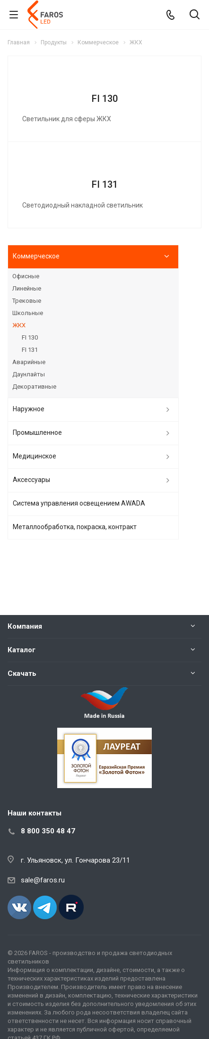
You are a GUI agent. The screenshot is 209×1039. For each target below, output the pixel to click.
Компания (25, 626)
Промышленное (37, 432)
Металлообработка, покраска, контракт (75, 527)
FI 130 (105, 98)
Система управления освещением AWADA (79, 503)
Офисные (25, 276)
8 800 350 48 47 (48, 831)
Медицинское (34, 456)
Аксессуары (31, 479)
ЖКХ (19, 325)
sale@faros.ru (43, 880)
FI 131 (105, 184)
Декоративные (34, 386)
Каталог (21, 650)
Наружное (28, 409)
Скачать (22, 673)
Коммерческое (36, 256)
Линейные (26, 288)
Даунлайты (28, 374)
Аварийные (28, 362)
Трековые (26, 300)
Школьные (27, 312)
